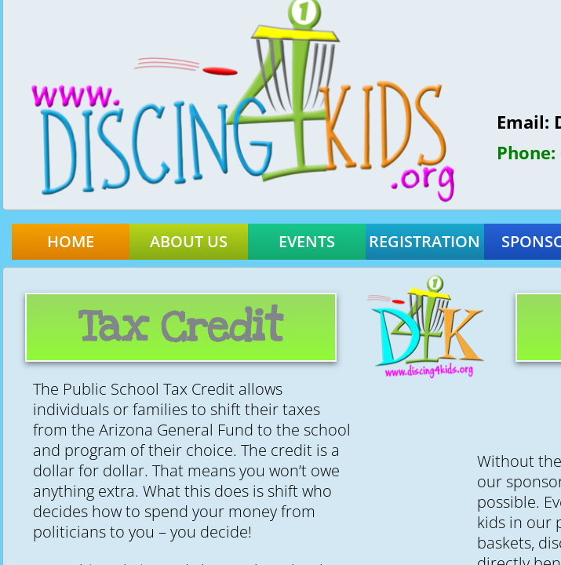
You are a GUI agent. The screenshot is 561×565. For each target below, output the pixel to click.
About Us (189, 241)
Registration (424, 241)
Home (70, 241)
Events (307, 241)
